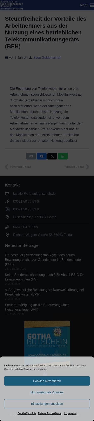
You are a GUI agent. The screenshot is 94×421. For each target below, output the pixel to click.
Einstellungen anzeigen (47, 403)
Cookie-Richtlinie (27, 413)
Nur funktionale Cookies (47, 392)
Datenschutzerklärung (50, 413)
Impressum (70, 413)
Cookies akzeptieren (47, 381)
